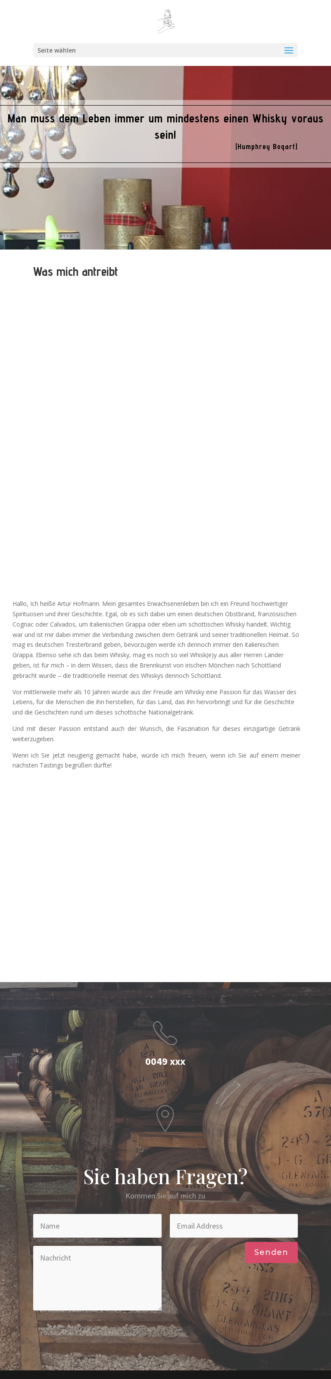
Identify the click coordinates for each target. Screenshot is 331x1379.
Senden (271, 1252)
